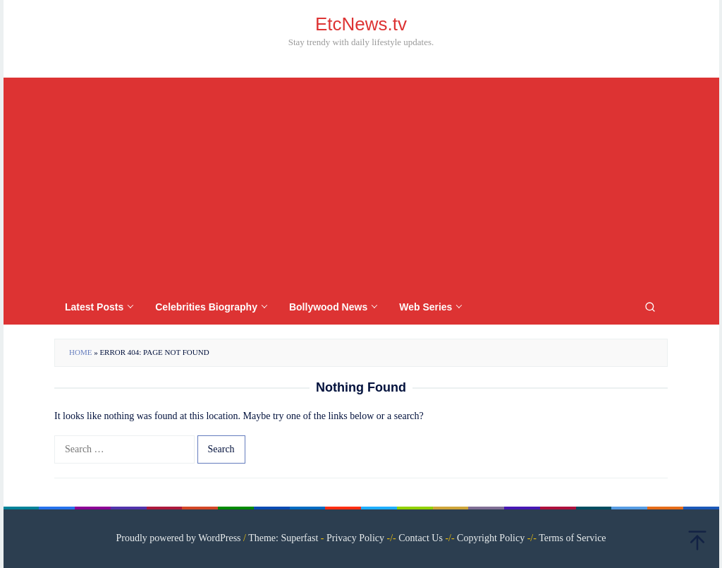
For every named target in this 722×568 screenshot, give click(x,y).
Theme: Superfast (283, 538)
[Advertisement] (361, 183)
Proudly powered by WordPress (178, 538)
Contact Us (420, 538)
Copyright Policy (491, 538)
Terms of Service (572, 538)
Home (80, 352)
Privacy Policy (355, 538)
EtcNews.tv (361, 24)
